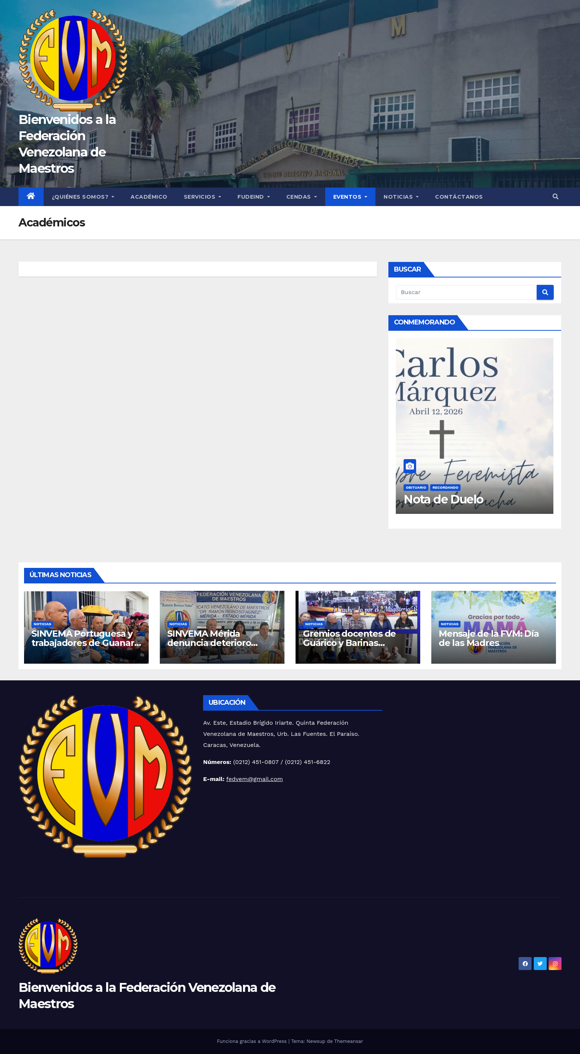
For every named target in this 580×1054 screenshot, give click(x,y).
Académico (149, 196)
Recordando (445, 487)
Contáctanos (459, 196)
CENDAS (301, 196)
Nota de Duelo (443, 499)
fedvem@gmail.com (254, 778)
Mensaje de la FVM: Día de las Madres (489, 638)
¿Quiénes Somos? (83, 196)
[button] (556, 196)
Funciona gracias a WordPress (252, 1041)
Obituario (416, 487)
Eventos (350, 196)
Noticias (401, 196)
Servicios (203, 196)
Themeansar (348, 1041)
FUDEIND (253, 196)
